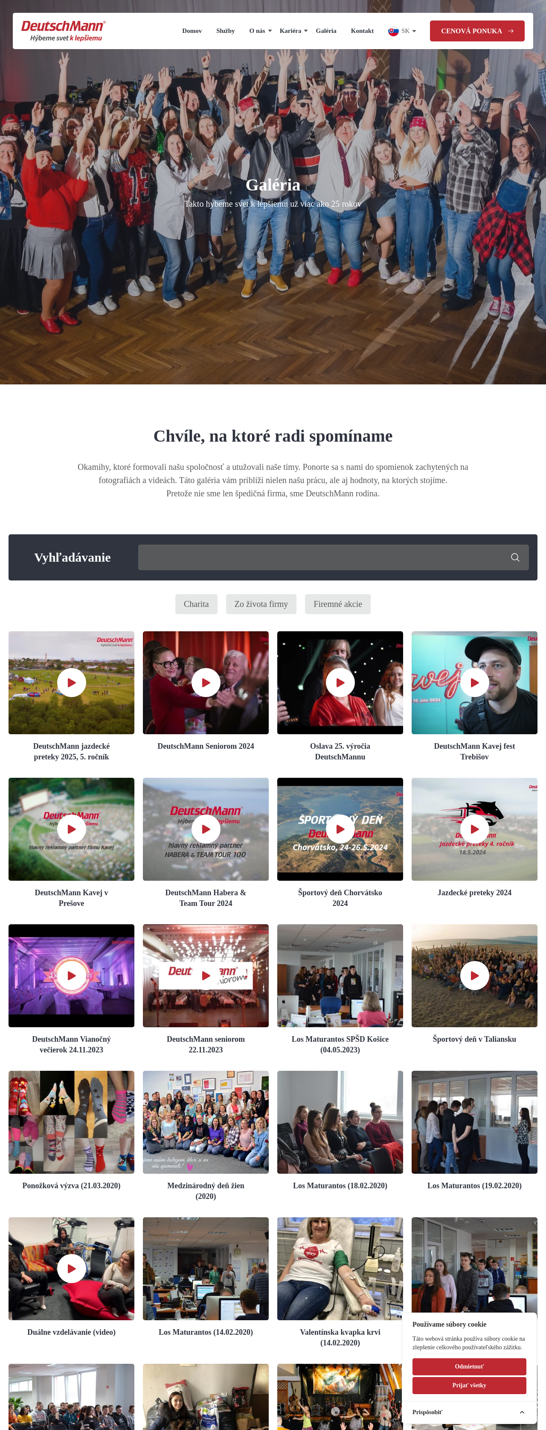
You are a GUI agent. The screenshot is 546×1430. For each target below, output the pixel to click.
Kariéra (291, 30)
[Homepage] (63, 31)
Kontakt (362, 30)
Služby (225, 30)
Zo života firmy (261, 604)
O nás (257, 30)
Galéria (326, 30)
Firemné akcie (338, 604)
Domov (192, 30)
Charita (196, 604)
